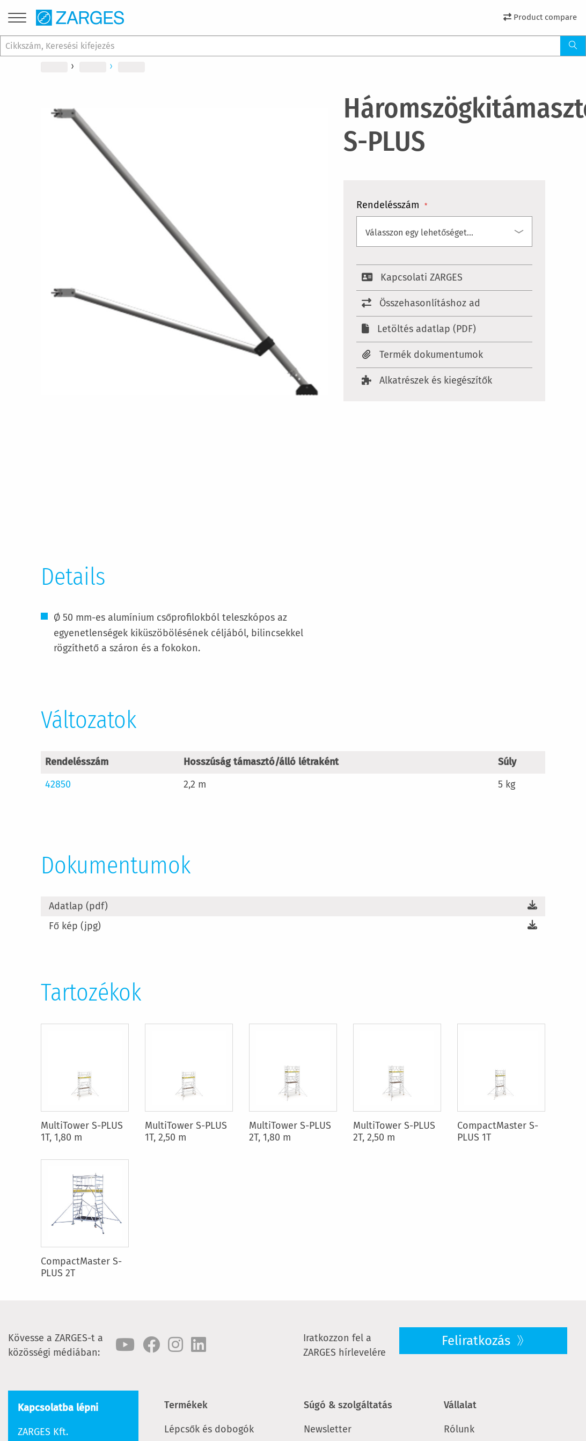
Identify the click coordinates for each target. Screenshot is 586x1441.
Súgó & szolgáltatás (348, 1405)
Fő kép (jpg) (75, 926)
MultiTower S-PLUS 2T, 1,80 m (290, 1131)
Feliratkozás (478, 1340)
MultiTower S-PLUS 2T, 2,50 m (394, 1131)
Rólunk (459, 1429)
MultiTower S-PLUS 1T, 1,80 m (82, 1131)
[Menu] (17, 19)
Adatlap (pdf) (78, 906)
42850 (58, 784)
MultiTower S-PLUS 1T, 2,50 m (186, 1131)
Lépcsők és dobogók (209, 1429)
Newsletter (327, 1429)
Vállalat (460, 1405)
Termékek (186, 1405)
